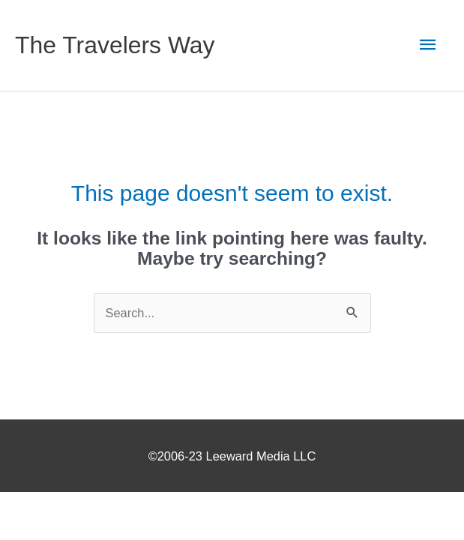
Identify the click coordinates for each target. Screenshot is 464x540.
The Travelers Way (115, 45)
